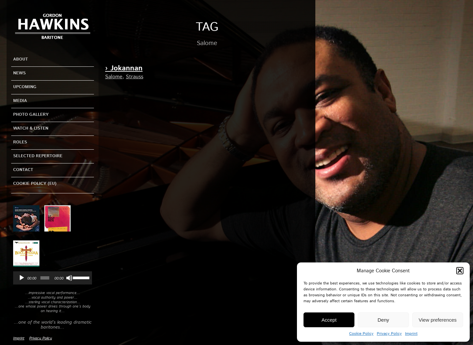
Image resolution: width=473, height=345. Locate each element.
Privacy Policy (389, 333)
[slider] (44, 278)
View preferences (438, 320)
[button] (460, 270)
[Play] (21, 278)
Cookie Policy (361, 333)
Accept (329, 320)
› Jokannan (124, 68)
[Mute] (69, 278)
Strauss (134, 77)
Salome (114, 77)
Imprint (411, 333)
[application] (52, 277)
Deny (383, 320)
